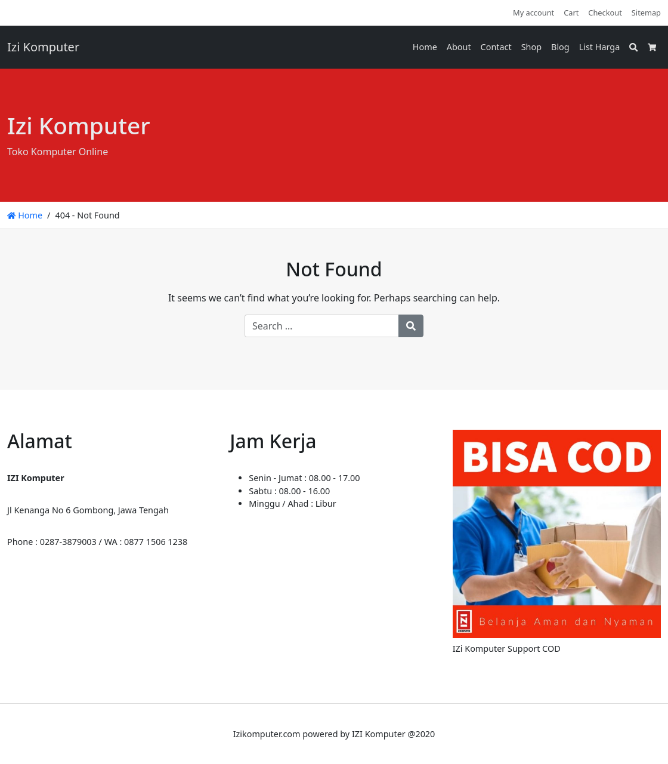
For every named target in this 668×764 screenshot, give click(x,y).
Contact (496, 47)
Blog (560, 47)
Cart (571, 12)
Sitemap (646, 12)
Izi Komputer (43, 47)
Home (425, 47)
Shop (531, 47)
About (459, 47)
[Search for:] (322, 326)
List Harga (599, 47)
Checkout (604, 12)
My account (533, 12)
